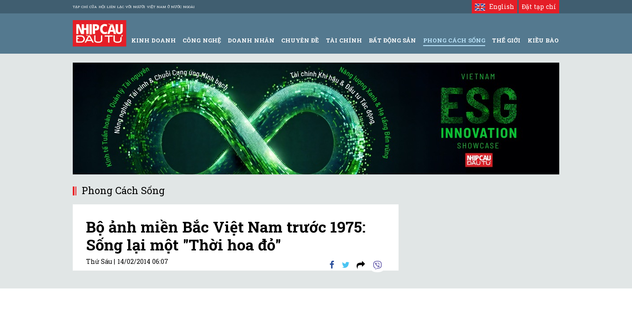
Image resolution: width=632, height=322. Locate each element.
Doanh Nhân (251, 40)
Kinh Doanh (153, 40)
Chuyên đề (300, 40)
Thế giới (506, 40)
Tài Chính (344, 40)
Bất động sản (392, 40)
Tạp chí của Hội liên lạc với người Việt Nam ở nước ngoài (134, 6)
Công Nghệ (201, 40)
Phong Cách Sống (454, 40)
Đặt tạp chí (539, 6)
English (494, 6)
